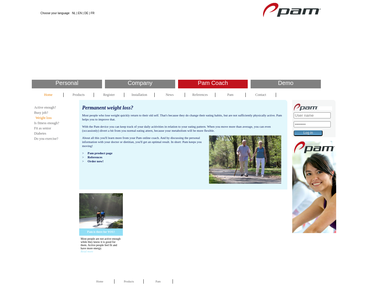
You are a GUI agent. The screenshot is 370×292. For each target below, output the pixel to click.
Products (79, 95)
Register (109, 95)
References (200, 95)
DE (86, 13)
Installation (139, 95)
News (169, 95)
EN (80, 13)
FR (93, 13)
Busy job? (41, 113)
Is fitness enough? (46, 123)
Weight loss (44, 118)
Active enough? (45, 107)
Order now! (95, 161)
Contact (260, 95)
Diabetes (40, 133)
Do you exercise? (46, 139)
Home (48, 95)
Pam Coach (213, 83)
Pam (230, 95)
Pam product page (100, 153)
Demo (285, 83)
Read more (87, 251)
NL (73, 13)
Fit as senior (42, 128)
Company (140, 83)
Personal (67, 83)
